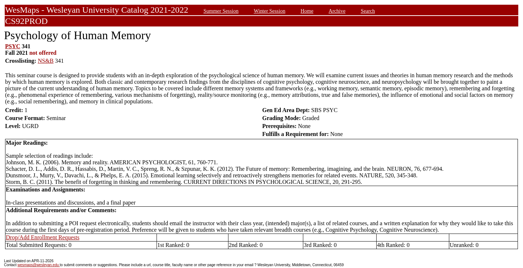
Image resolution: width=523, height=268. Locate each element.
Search (368, 11)
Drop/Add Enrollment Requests (43, 237)
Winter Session (269, 11)
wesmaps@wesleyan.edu (38, 265)
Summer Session (220, 11)
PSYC (12, 46)
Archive (337, 11)
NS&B (46, 61)
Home (307, 11)
